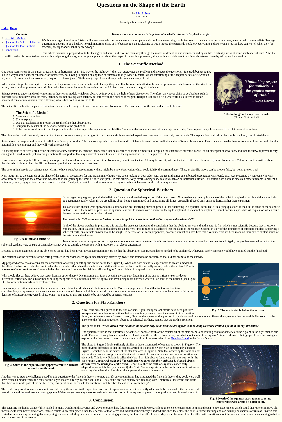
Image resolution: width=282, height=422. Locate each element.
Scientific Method (15, 38)
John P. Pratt (143, 13)
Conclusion (11, 49)
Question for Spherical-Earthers (23, 42)
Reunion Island (180, 338)
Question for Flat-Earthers (20, 46)
